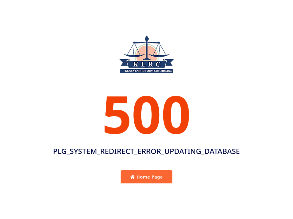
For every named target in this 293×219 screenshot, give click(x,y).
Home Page (146, 177)
